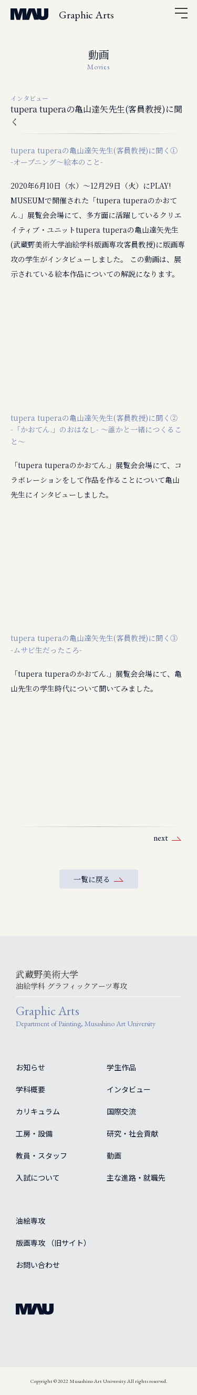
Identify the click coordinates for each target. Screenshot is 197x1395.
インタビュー (129, 1089)
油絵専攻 (30, 1220)
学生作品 (121, 1067)
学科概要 (30, 1089)
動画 (114, 1155)
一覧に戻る (92, 879)
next (160, 837)
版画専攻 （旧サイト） (53, 1242)
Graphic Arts (86, 15)
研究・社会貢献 (132, 1133)
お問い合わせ (38, 1264)
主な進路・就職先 (136, 1177)
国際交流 (121, 1111)
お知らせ (30, 1067)
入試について (38, 1177)
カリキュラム (38, 1111)
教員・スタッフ (41, 1155)
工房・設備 (34, 1133)
